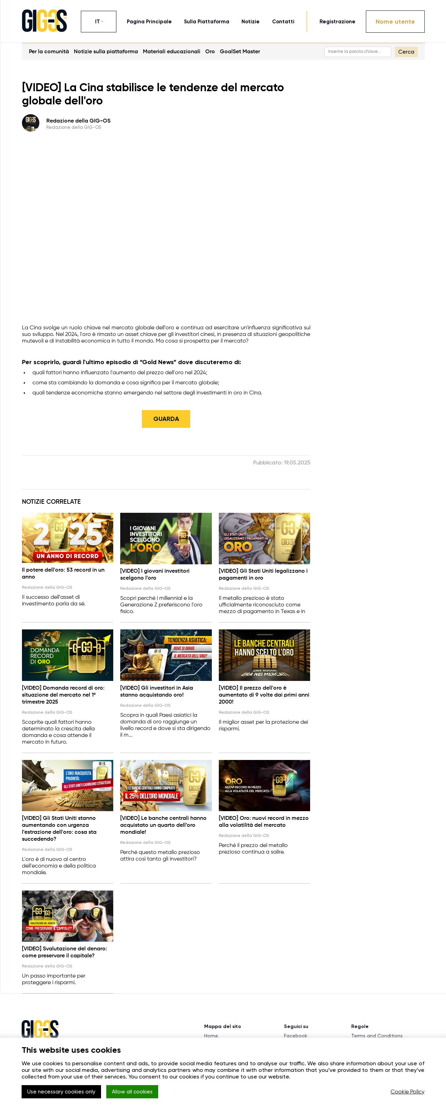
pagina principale (149, 21)
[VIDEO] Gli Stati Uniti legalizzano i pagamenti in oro (263, 574)
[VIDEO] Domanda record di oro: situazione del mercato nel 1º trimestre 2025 (63, 693)
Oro (210, 52)
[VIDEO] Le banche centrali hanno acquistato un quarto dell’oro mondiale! (163, 822)
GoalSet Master (240, 52)
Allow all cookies (141, 1092)
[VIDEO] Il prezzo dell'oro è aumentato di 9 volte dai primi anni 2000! (264, 693)
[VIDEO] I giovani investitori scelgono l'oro (155, 574)
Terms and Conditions (377, 1031)
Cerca (406, 51)
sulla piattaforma (206, 21)
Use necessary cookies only (64, 1092)
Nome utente (395, 21)
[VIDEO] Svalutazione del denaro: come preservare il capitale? (64, 947)
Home (211, 1031)
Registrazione (337, 21)
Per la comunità (49, 52)
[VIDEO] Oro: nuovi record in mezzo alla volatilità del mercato (264, 818)
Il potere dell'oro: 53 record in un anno (63, 573)
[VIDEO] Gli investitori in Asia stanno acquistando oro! (156, 689)
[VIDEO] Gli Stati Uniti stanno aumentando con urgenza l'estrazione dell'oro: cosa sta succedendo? (59, 825)
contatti (283, 21)
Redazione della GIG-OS (78, 121)
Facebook (295, 1031)
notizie (250, 21)
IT (97, 21)
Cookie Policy (407, 1092)
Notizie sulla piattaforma (106, 52)
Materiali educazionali (171, 52)
